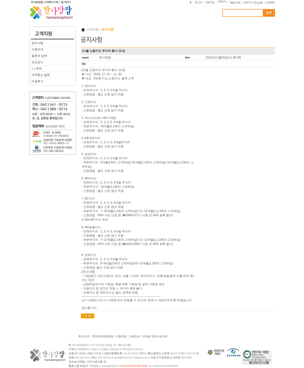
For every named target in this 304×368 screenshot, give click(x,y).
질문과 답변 (39, 55)
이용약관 (121, 336)
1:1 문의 (36, 68)
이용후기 (37, 81)
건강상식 (37, 62)
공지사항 (37, 43)
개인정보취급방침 (102, 336)
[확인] (142, 353)
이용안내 (37, 49)
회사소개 (83, 336)
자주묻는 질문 (40, 75)
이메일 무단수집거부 (154, 336)
